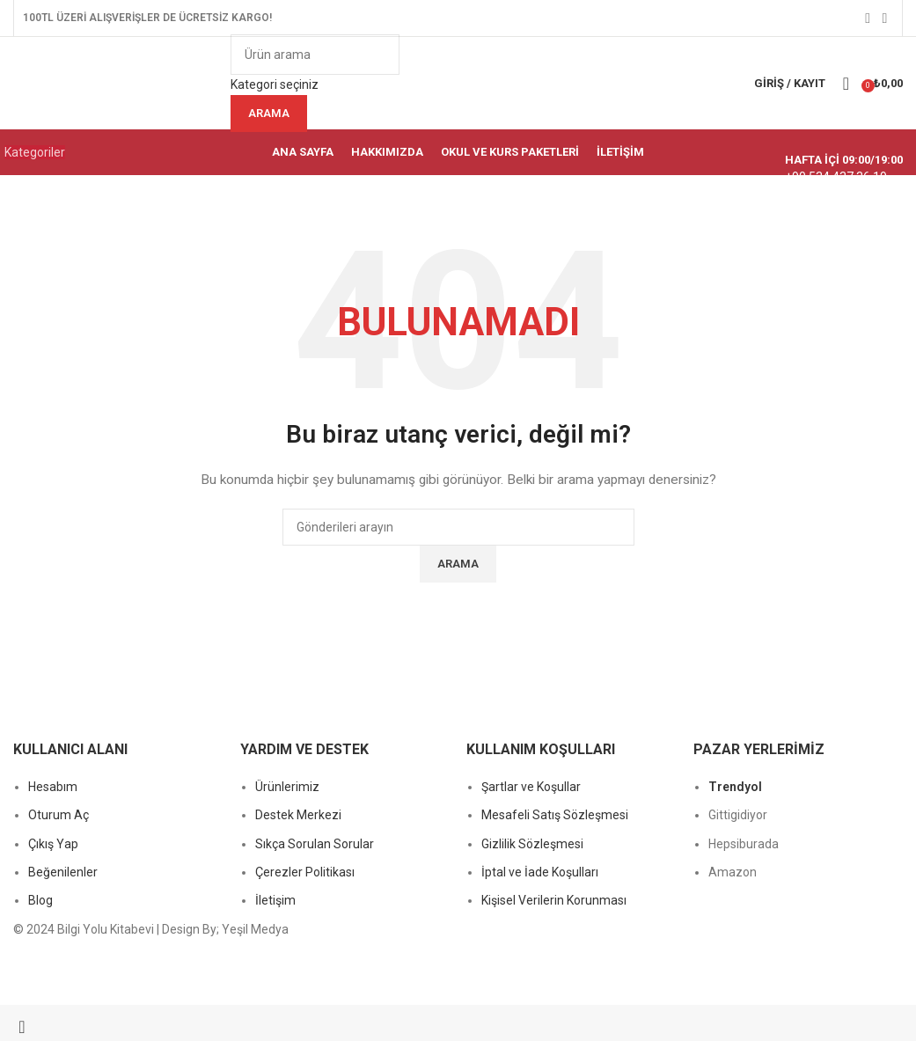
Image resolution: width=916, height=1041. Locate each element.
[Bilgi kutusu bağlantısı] (458, 87)
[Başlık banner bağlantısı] (458, 520)
